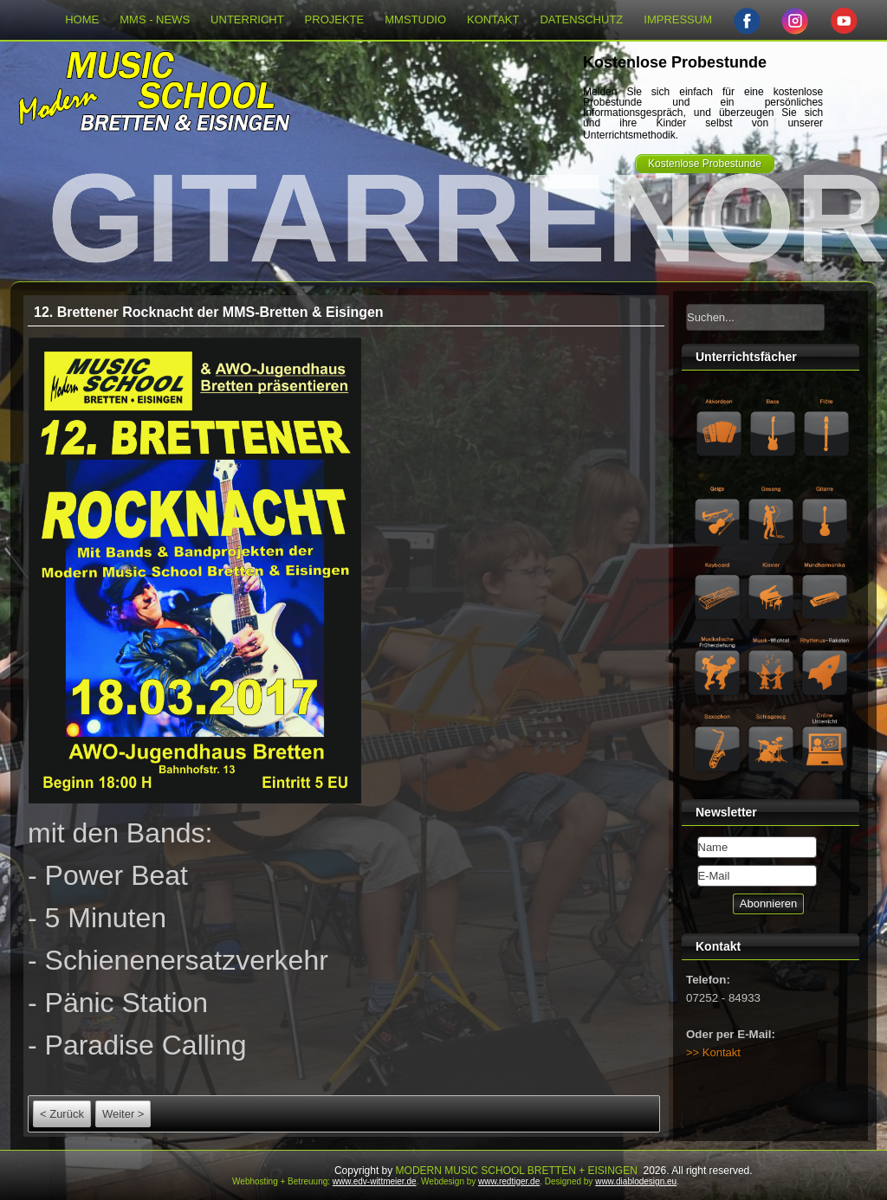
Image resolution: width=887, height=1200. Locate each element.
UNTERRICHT (247, 19)
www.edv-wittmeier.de (375, 1181)
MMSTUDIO (415, 19)
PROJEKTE (335, 19)
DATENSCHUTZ (581, 19)
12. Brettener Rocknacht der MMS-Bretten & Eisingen (209, 312)
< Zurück (62, 1113)
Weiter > (123, 1113)
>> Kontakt (713, 1052)
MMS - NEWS (155, 19)
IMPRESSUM (678, 19)
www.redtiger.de (509, 1181)
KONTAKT (493, 19)
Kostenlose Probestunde (704, 164)
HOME (82, 19)
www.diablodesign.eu (636, 1181)
